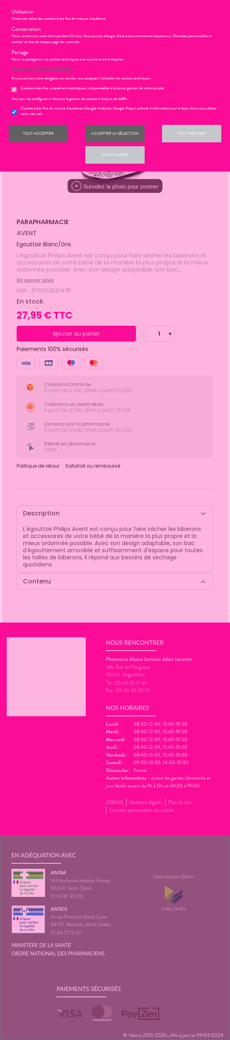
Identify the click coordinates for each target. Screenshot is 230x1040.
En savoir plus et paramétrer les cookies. (41, 69)
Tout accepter (38, 133)
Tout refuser (192, 133)
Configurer (115, 155)
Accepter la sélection (115, 133)
